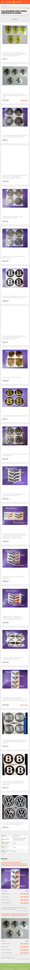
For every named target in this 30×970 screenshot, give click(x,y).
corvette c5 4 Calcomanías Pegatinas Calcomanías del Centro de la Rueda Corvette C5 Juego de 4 (14, 864)
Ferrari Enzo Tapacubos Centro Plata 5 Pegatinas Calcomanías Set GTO (15, 914)
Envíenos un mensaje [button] (25, 726)
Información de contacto (15, 965)
